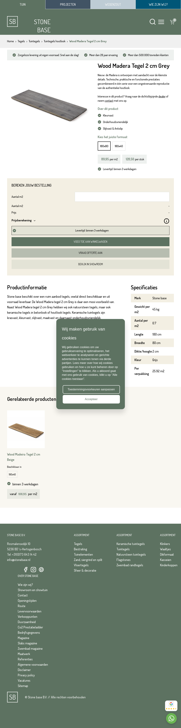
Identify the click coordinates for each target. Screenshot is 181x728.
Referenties (25, 659)
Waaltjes (165, 549)
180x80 (104, 146)
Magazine (23, 638)
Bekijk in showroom (90, 264)
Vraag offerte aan (90, 253)
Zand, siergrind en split (88, 560)
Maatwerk (24, 654)
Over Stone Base (28, 576)
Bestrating (80, 549)
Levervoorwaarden (29, 611)
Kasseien (165, 560)
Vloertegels (81, 565)
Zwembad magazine (30, 648)
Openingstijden (27, 600)
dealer (162, 96)
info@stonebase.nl (18, 560)
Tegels (78, 544)
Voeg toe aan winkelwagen (90, 241)
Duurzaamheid (27, 622)
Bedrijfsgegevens (29, 632)
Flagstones (124, 560)
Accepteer (91, 399)
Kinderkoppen (168, 565)
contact (109, 100)
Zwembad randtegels (130, 565)
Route (21, 606)
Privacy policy (26, 675)
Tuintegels (123, 549)
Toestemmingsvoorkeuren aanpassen (91, 389)
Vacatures (24, 680)
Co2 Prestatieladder (30, 627)
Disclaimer (24, 670)
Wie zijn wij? (25, 585)
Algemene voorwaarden (33, 664)
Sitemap (23, 686)
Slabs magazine (27, 643)
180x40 (119, 146)
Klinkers (165, 544)
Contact (23, 595)
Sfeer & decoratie (85, 570)
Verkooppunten (27, 616)
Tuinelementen (83, 554)
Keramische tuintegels (131, 544)
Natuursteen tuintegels (131, 554)
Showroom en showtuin (33, 590)
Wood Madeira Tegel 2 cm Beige (23, 457)
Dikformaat (167, 554)
